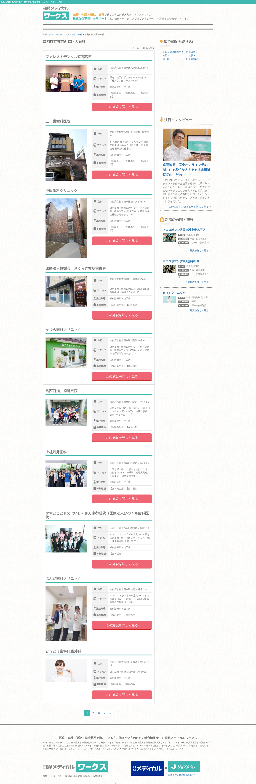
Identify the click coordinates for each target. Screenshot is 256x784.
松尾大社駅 (193, 59)
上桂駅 (190, 55)
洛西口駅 (192, 52)
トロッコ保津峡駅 (173, 52)
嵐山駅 (167, 59)
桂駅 (166, 55)
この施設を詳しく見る (122, 107)
